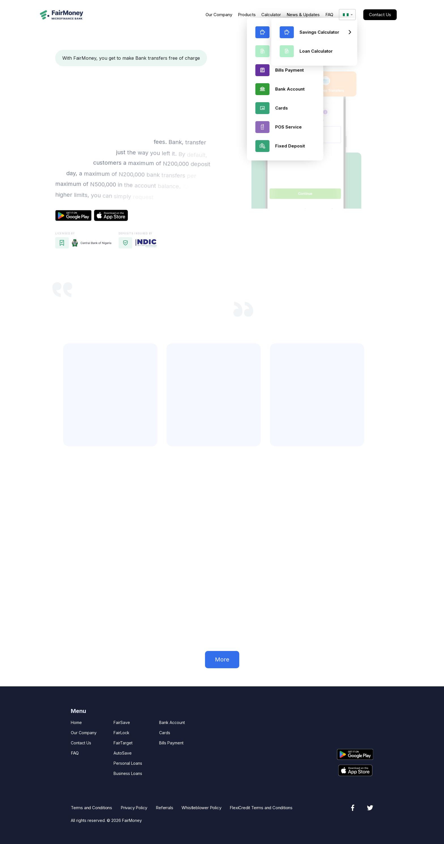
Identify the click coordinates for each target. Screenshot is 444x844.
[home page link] (61, 15)
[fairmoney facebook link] (352, 808)
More (222, 659)
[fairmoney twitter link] (370, 808)
